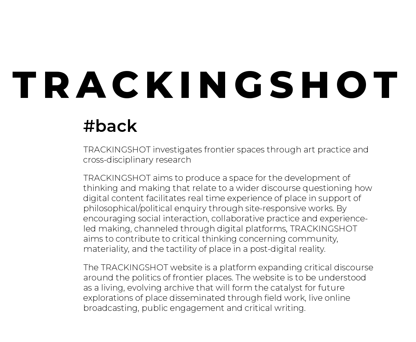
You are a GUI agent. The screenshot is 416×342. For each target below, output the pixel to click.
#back (110, 126)
